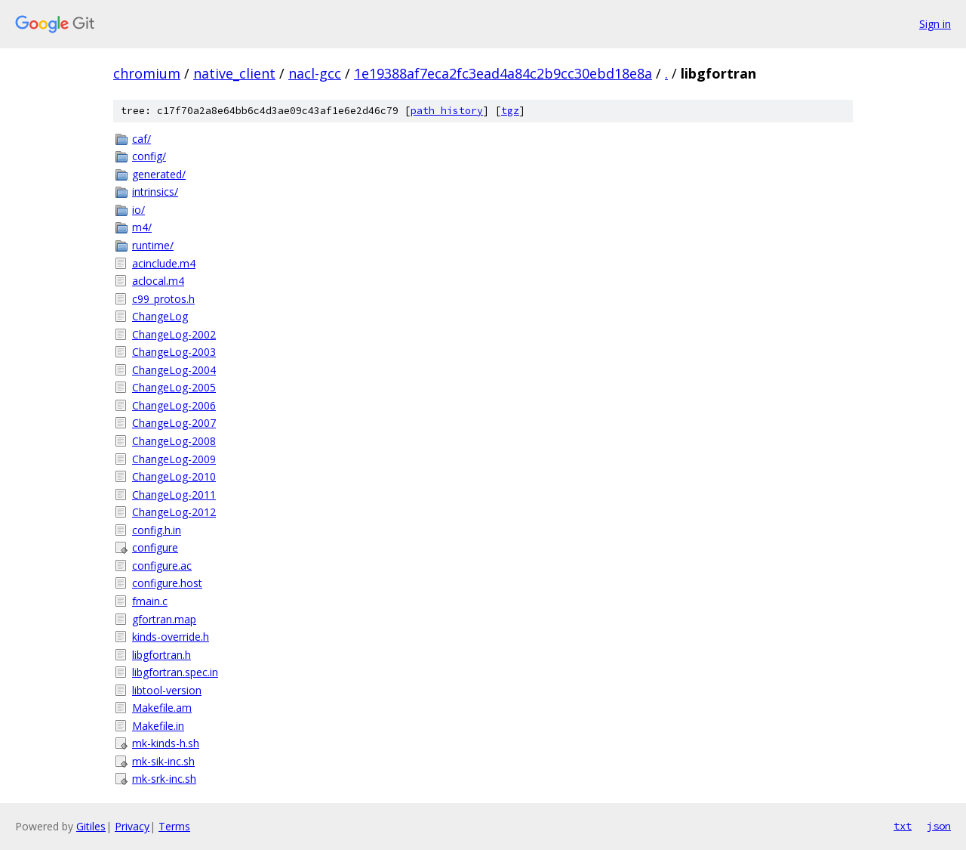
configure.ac (162, 565)
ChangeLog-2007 (174, 423)
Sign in (935, 24)
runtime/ (153, 245)
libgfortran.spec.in (175, 672)
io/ (138, 209)
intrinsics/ (155, 191)
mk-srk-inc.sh (164, 778)
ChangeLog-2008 (174, 441)
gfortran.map (164, 619)
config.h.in (156, 530)
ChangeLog (160, 316)
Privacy (132, 826)
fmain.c (150, 601)
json (939, 826)
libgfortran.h (161, 655)
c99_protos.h (163, 299)
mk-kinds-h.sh (165, 743)
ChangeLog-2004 (174, 370)
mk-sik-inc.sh (163, 761)
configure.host (167, 583)
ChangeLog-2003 (174, 352)
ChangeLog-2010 (174, 476)
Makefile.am (162, 707)
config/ (149, 156)
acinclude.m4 (163, 263)
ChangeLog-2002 (174, 334)
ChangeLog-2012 (174, 512)
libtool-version (167, 690)
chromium (146, 73)
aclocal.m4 (158, 281)
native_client (234, 73)
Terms (174, 826)
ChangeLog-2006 (174, 405)
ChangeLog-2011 (174, 494)
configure (155, 547)
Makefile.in (158, 726)
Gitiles (91, 826)
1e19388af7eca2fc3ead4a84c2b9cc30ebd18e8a (503, 73)
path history (447, 110)
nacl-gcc (314, 73)
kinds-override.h (170, 636)
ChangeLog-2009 (174, 459)
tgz (510, 110)
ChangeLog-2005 (174, 387)
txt (903, 826)
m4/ (142, 227)
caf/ (141, 138)
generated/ (159, 174)
